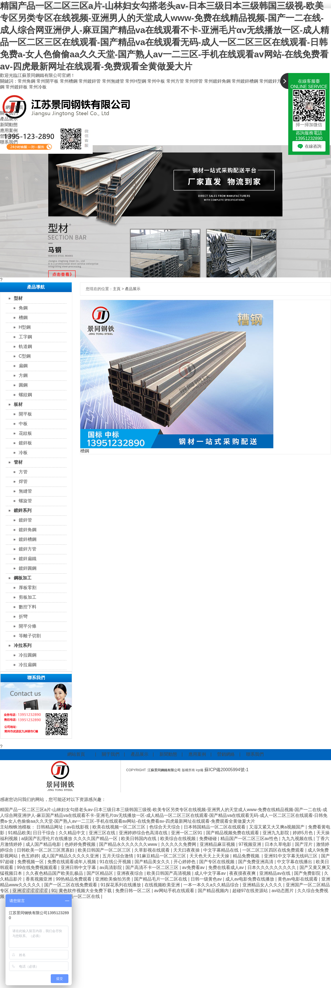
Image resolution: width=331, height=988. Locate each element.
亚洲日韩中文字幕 (79, 867)
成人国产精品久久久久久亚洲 (70, 856)
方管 (23, 471)
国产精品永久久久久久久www (128, 844)
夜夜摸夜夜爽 (243, 873)
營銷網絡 (9, 136)
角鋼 (23, 308)
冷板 (23, 452)
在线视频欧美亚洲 (163, 884)
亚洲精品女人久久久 (262, 884)
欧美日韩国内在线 (139, 838)
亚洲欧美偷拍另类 (113, 879)
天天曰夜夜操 (187, 850)
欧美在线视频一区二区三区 (119, 827)
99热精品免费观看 (74, 879)
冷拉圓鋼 (27, 655)
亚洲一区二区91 (187, 832)
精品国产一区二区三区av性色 (249, 838)
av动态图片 (283, 890)
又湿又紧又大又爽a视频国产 (277, 827)
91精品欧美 (19, 832)
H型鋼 (25, 327)
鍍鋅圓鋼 (27, 568)
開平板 (25, 414)
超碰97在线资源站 (250, 890)
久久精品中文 (72, 832)
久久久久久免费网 (179, 844)
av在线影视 (78, 827)
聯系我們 (9, 142)
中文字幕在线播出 (295, 861)
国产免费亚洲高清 (256, 861)
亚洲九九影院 (276, 832)
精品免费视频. (247, 856)
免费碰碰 (208, 838)
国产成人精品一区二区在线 (74, 896)
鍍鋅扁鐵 (27, 558)
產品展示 (9, 119)
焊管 (23, 481)
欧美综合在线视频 (178, 838)
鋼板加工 (22, 578)
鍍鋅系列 (22, 510)
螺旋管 (25, 500)
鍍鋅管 (25, 520)
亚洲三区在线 (102, 832)
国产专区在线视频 (217, 861)
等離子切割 (30, 635)
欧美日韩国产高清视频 (169, 873)
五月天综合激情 (118, 856)
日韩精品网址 (50, 827)
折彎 (23, 616)
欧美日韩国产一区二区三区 (105, 850)
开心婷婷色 (185, 861)
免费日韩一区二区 (133, 890)
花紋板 (25, 433)
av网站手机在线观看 (174, 890)
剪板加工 (27, 597)
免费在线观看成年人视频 (72, 861)
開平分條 (27, 626)
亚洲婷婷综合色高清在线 (144, 832)
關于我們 (9, 113)
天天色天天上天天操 (209, 856)
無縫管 (25, 491)
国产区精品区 (100, 873)
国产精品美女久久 (153, 861)
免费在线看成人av (226, 867)
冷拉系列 (22, 645)
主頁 (117, 289)
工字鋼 (25, 336)
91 (53, 890)
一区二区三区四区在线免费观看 (273, 850)
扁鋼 (23, 365)
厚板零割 (27, 587)
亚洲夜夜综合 (130, 873)
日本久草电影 (278, 844)
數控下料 (27, 606)
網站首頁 (14, 107)
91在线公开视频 (116, 861)
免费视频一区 (31, 861)
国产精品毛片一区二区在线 (161, 879)
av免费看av (194, 867)
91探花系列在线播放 (121, 884)
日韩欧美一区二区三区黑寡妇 (46, 850)
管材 (18, 462)
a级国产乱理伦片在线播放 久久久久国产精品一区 (70, 838)
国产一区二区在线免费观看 (71, 884)
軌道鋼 (25, 346)
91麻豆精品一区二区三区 (162, 856)
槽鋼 (23, 317)
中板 (23, 423)
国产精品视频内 (214, 890)
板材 (18, 404)
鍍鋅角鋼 (27, 529)
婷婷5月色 (303, 832)
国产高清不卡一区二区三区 (153, 867)
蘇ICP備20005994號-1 (227, 769)
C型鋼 (25, 356)
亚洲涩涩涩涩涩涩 (30, 890)
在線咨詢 (313, 146)
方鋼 (23, 375)
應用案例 (9, 130)
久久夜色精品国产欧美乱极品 (55, 873)
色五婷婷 (30, 856)
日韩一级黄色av (207, 879)
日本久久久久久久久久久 (272, 867)
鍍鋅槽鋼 (27, 539)
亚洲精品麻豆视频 (218, 844)
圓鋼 (23, 385)
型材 (18, 298)
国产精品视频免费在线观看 (233, 832)
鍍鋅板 (25, 443)
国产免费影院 (308, 873)
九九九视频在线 (298, 838)
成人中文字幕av (210, 873)
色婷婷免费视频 (81, 844)
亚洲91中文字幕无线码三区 (291, 856)
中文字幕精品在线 (221, 850)
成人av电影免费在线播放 (250, 879)
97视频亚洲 (250, 844)
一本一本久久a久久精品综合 (211, 884)
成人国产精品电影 (44, 844)
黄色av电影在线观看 (298, 879)
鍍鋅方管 (27, 549)
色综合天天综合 (165, 827)
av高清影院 (111, 867)
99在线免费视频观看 (37, 867)
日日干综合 (44, 832)
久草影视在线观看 (152, 850)
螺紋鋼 (25, 394)
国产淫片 (304, 844)
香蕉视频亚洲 (39, 879)
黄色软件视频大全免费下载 (86, 890)
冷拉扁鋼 (27, 664)
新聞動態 (9, 124)
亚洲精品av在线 (275, 873)
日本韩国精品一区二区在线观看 (215, 827)
